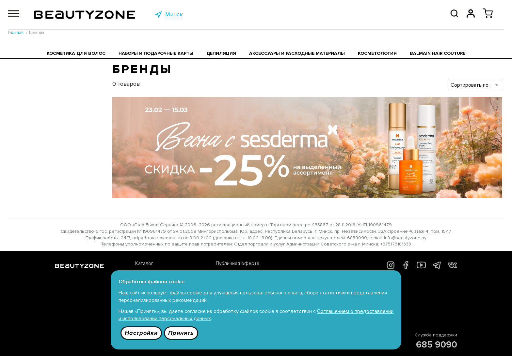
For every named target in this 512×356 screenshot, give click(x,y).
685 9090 (436, 344)
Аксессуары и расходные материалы (297, 53)
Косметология (377, 53)
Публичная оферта (237, 263)
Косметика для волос (76, 53)
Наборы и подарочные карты (156, 53)
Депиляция (221, 53)
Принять (181, 332)
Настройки (141, 332)
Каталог (144, 263)
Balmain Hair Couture (437, 53)
